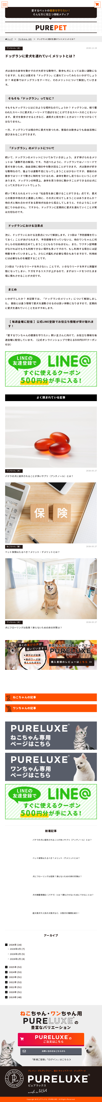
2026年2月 (15, 954)
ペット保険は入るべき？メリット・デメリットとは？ (32, 551)
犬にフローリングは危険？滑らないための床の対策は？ (33, 627)
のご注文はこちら (53, 1038)
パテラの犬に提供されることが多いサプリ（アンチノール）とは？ (39, 476)
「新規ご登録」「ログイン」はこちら (51, 1059)
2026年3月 (15, 948)
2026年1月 (15, 958)
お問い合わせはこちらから (53, 1051)
